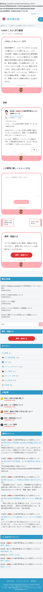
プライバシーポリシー (22, 581)
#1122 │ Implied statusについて (21, 296)
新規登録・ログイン (36, 14)
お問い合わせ (11, 581)
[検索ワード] (21, 324)
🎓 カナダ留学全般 (10, 357)
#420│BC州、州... (6, 551)
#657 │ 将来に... (6, 545)
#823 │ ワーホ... (6, 567)
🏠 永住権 (7, 385)
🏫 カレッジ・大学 (10, 376)
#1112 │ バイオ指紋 (21, 303)
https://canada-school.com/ (16, 116)
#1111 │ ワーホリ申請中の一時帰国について (21, 309)
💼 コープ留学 (8, 371)
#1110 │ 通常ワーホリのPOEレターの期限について (21, 316)
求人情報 (6, 353)
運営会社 (33, 581)
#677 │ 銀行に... (6, 561)
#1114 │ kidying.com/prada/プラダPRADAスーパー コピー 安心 (21, 288)
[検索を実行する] (41, 324)
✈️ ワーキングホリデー (7, 33)
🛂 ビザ (6, 362)
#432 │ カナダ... (15, 555)
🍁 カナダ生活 (9, 380)
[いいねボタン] (34, 149)
